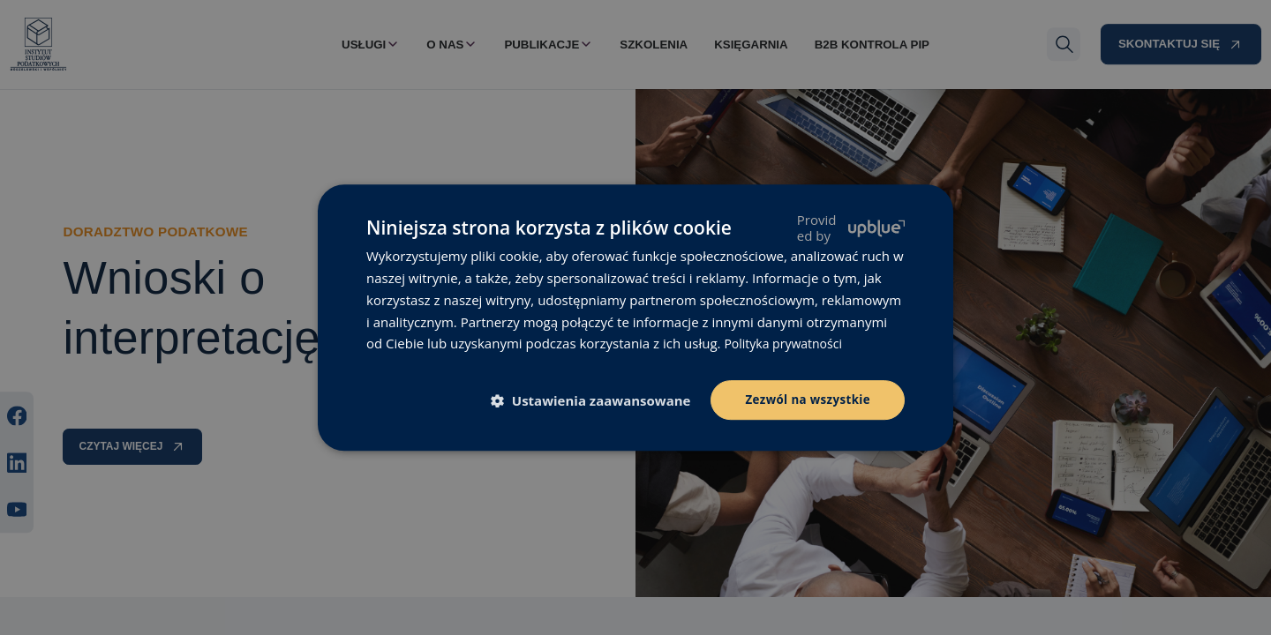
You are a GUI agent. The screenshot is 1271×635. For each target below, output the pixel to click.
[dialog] (635, 317)
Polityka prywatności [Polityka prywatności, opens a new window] (787, 342)
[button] (592, 401)
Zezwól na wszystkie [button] (804, 399)
